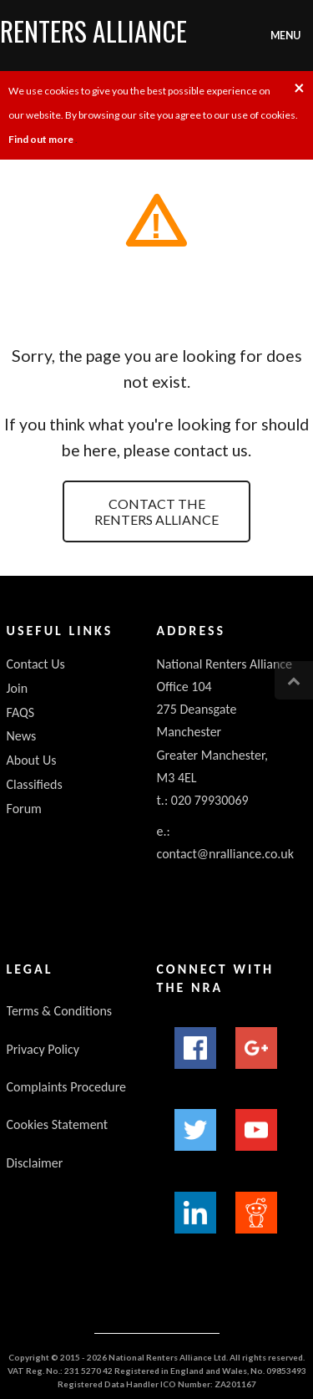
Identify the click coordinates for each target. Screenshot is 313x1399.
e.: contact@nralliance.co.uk (226, 842)
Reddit (256, 1213)
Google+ (256, 1048)
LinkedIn (195, 1213)
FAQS (21, 712)
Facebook (195, 1048)
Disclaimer (35, 1163)
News (22, 736)
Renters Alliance (93, 30)
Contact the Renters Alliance (156, 511)
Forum (24, 809)
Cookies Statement (58, 1124)
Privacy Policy (43, 1049)
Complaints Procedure (67, 1087)
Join (17, 688)
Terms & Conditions (60, 1011)
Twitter (195, 1130)
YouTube (256, 1130)
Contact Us (36, 664)
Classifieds (35, 784)
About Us (32, 760)
